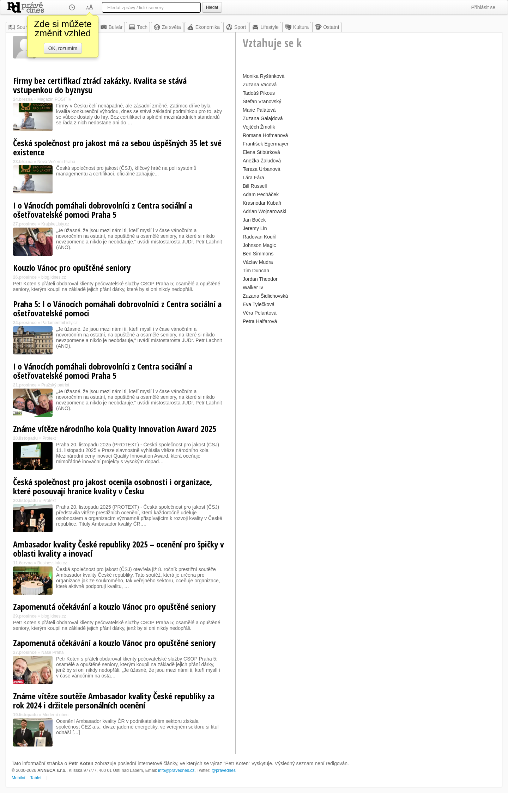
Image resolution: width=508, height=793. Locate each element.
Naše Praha (52, 652)
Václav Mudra (258, 262)
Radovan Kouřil (260, 237)
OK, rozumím (62, 48)
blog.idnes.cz (53, 277)
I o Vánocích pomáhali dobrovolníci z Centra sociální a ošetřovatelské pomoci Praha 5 (102, 209)
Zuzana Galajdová (263, 118)
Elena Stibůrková (261, 152)
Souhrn (20, 27)
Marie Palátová (259, 110)
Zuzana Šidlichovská (265, 296)
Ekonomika (203, 27)
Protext (49, 438)
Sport (236, 27)
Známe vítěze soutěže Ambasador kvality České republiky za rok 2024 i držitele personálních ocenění (113, 700)
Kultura (297, 27)
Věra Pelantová (260, 313)
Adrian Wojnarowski (264, 211)
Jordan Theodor (260, 279)
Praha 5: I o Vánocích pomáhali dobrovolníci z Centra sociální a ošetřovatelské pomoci (117, 308)
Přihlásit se (483, 7)
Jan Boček (254, 220)
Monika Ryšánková (263, 76)
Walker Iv (253, 287)
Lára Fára (253, 177)
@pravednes (224, 770)
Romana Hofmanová (265, 135)
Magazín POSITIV (54, 99)
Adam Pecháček (261, 194)
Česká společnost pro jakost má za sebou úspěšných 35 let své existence (117, 147)
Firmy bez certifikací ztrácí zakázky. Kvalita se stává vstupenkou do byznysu (100, 85)
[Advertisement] (369, 375)
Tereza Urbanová (261, 169)
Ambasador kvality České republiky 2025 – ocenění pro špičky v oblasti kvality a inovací (118, 548)
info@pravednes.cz (176, 770)
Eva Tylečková (258, 304)
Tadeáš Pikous (259, 93)
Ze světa (167, 27)
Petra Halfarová (260, 321)
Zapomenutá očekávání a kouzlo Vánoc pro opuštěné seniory (114, 606)
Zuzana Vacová (260, 84)
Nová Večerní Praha (56, 161)
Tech (137, 27)
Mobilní (18, 777)
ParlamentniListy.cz (59, 322)
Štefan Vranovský (262, 101)
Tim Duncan (256, 270)
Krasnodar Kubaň (262, 203)
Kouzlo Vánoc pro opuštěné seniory (72, 267)
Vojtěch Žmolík (259, 127)
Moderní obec (55, 714)
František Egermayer (266, 144)
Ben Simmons (258, 253)
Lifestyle (265, 27)
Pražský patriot (55, 385)
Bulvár (111, 27)
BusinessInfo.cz (52, 562)
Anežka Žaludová (262, 160)
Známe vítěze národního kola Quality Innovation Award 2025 (114, 428)
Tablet (36, 777)
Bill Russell (255, 186)
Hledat (212, 7)
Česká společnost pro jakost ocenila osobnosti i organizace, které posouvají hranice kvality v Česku (112, 486)
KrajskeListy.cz (55, 224)
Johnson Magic (259, 245)
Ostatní (327, 27)
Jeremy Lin (255, 228)
